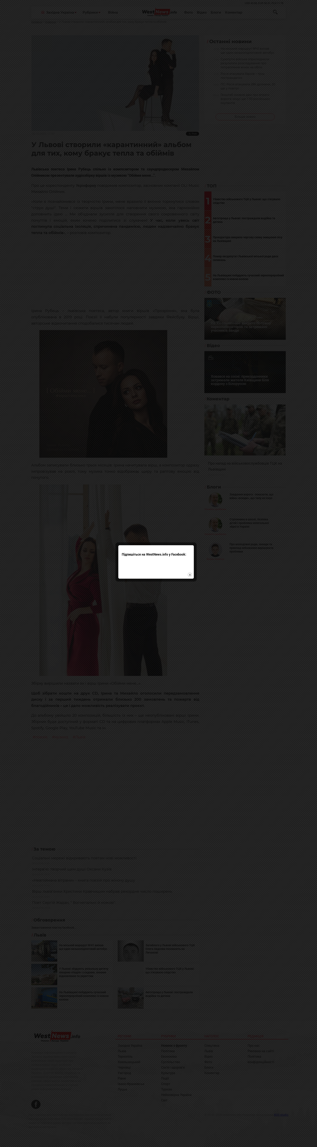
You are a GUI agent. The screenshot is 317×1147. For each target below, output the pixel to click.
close (192, 572)
